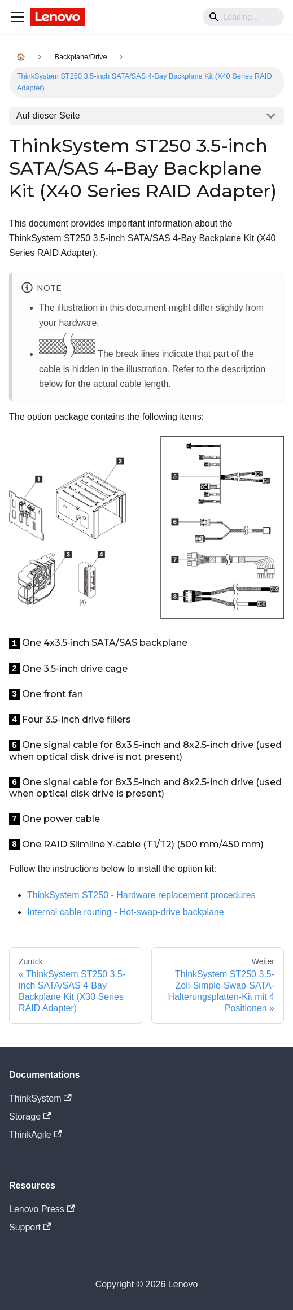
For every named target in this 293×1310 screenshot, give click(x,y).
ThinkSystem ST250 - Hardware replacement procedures (141, 895)
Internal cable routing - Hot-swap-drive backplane (125, 912)
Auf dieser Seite (48, 115)
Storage (30, 1116)
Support (30, 1227)
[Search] (243, 17)
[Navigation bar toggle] (17, 16)
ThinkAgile (35, 1134)
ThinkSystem (40, 1098)
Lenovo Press (42, 1209)
